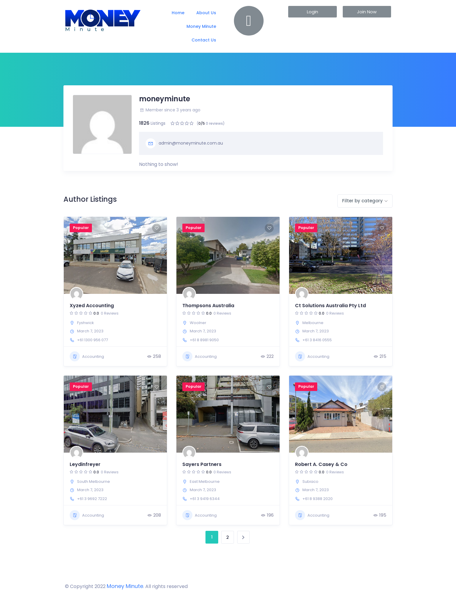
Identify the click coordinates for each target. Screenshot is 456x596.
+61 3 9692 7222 (92, 499)
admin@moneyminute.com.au (184, 143)
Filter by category (362, 201)
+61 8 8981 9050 (204, 340)
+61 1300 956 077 (92, 340)
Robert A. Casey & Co (321, 464)
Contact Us (204, 40)
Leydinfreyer (85, 464)
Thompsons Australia (208, 305)
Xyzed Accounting (92, 305)
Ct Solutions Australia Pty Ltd (330, 305)
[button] (312, 11)
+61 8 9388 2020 (317, 499)
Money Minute (201, 26)
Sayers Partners (201, 464)
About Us (206, 13)
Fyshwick (85, 323)
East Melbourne (205, 481)
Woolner (198, 323)
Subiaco (310, 481)
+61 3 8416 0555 (317, 340)
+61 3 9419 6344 (205, 499)
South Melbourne (93, 481)
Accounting (87, 356)
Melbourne (312, 323)
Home (178, 13)
